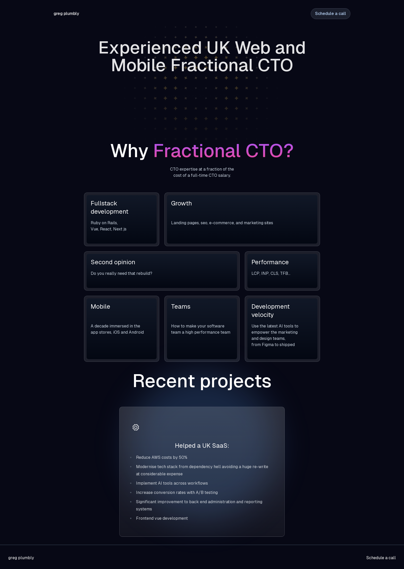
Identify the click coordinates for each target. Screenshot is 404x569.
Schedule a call (330, 13)
